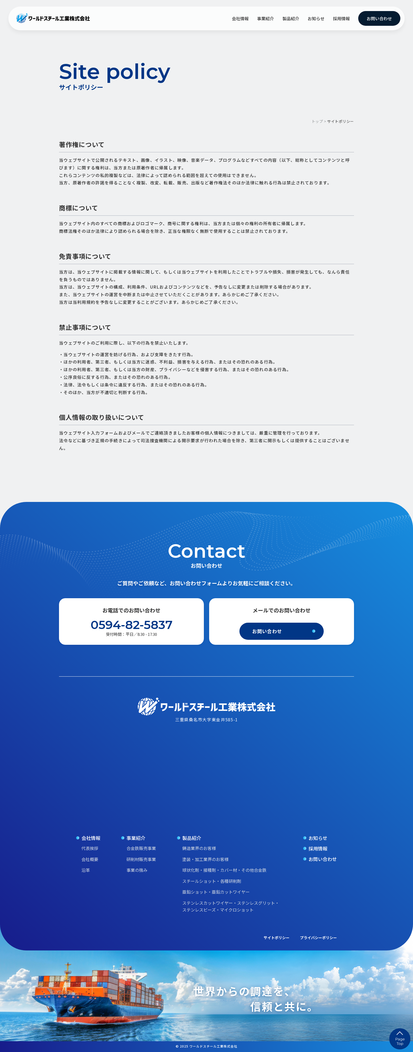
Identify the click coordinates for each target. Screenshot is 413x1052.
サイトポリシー (276, 937)
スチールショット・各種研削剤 (211, 881)
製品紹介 (290, 18)
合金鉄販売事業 (141, 848)
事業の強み (137, 870)
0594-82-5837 (132, 624)
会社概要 (89, 859)
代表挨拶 (89, 848)
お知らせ (316, 18)
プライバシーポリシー (318, 937)
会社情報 (240, 18)
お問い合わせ (379, 18)
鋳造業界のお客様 (199, 848)
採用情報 (341, 18)
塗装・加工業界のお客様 (205, 859)
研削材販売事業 (141, 859)
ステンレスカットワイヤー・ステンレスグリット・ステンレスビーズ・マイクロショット (230, 906)
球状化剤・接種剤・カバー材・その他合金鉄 (224, 870)
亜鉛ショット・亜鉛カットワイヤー (216, 892)
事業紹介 (265, 18)
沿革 (85, 870)
